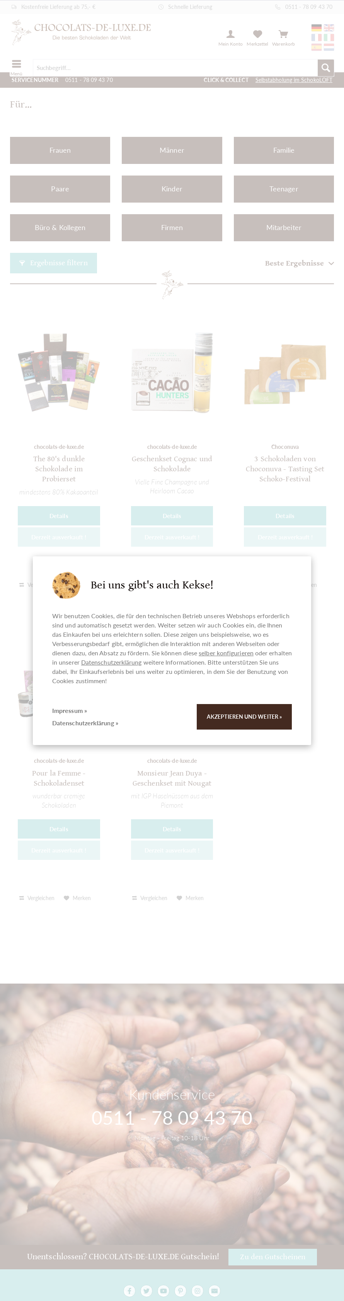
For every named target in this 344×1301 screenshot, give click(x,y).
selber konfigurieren (226, 652)
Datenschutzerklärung (111, 662)
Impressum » (69, 710)
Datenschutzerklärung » (85, 722)
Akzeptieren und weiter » (244, 716)
